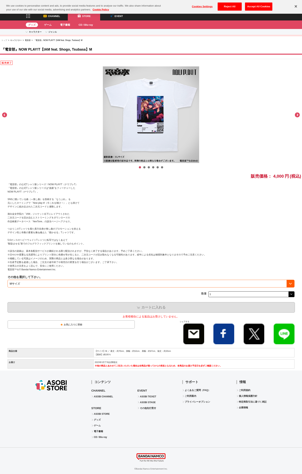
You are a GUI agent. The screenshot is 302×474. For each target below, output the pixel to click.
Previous (5, 115)
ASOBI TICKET (148, 396)
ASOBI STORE (102, 414)
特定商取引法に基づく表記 (253, 401)
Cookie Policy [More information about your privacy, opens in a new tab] (101, 7)
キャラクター (35, 32)
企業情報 (243, 407)
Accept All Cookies (258, 4)
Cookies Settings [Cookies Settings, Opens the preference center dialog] (202, 4)
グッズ (32, 24)
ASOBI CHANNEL (103, 396)
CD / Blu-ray (86, 24)
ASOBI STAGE (148, 402)
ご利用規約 (244, 390)
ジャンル (52, 32)
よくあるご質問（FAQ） (197, 390)
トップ (4, 40)
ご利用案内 (190, 396)
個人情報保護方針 (248, 396)
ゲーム (48, 24)
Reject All (230, 4)
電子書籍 (65, 24)
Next (297, 115)
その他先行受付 (148, 408)
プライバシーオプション (197, 401)
